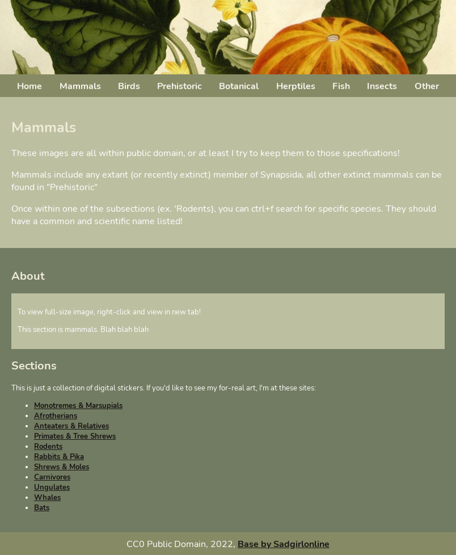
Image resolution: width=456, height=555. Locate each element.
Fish (341, 86)
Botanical (239, 86)
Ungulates (52, 487)
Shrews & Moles (61, 467)
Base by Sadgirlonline (284, 544)
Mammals (80, 86)
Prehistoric (179, 86)
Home (29, 86)
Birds (129, 86)
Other (427, 86)
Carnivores (52, 477)
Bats (41, 508)
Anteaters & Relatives (71, 426)
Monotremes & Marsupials (78, 406)
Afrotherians (55, 416)
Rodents (48, 447)
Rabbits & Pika (59, 457)
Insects (382, 86)
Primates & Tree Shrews (75, 436)
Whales (47, 498)
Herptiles (295, 86)
